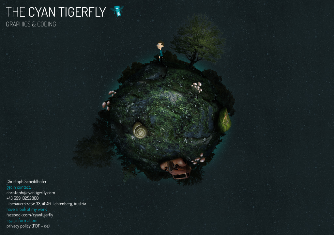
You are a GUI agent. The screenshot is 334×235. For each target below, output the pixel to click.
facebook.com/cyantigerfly (30, 214)
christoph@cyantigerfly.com (31, 192)
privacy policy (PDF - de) (28, 225)
